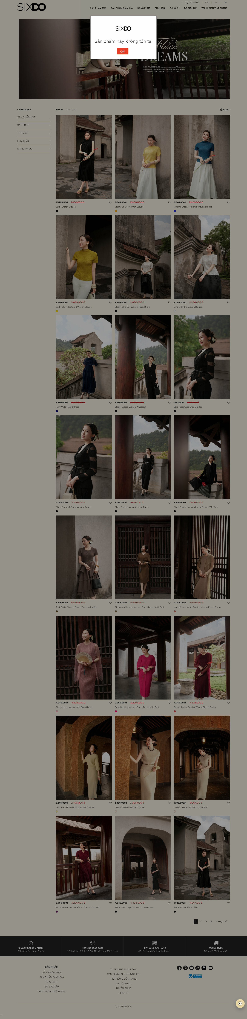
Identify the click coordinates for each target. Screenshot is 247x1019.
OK (122, 51)
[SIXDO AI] (240, 1003)
